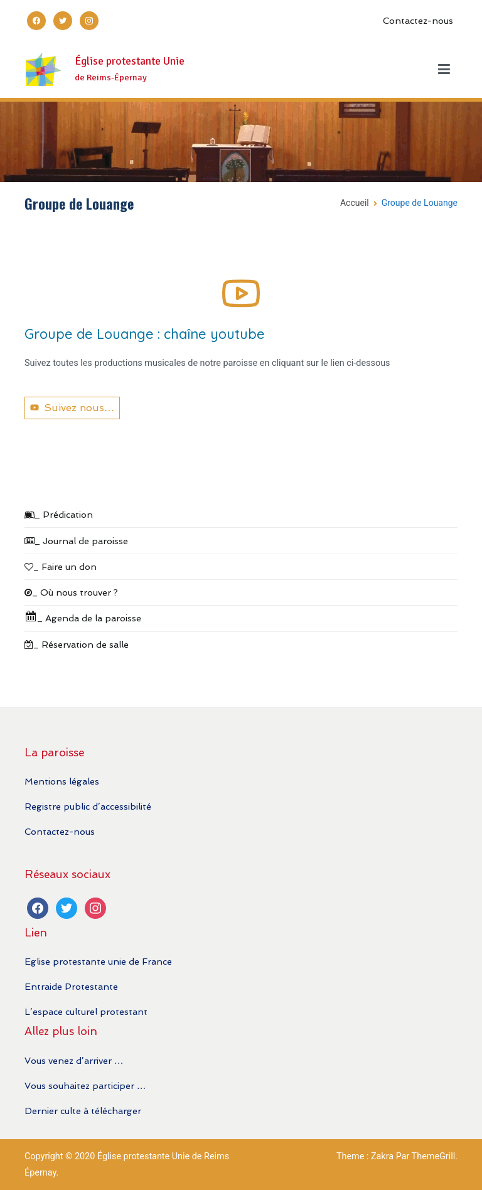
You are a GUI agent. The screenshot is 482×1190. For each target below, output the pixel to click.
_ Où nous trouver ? (71, 592)
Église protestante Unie (130, 61)
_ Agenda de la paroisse (82, 616)
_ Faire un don (60, 566)
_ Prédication (58, 514)
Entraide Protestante (71, 986)
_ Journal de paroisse (76, 540)
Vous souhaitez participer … (85, 1085)
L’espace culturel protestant (85, 1011)
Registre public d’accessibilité (87, 806)
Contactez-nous (418, 20)
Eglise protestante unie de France (98, 961)
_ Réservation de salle (76, 644)
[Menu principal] (444, 70)
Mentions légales (61, 781)
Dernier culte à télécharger (82, 1110)
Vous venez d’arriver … (73, 1060)
